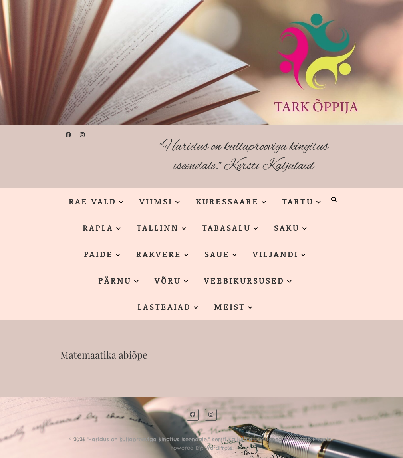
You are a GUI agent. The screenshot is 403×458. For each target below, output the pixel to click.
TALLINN (158, 227)
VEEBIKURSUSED (244, 280)
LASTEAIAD (164, 306)
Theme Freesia (313, 439)
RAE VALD (92, 201)
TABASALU (226, 227)
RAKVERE (158, 254)
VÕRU (168, 280)
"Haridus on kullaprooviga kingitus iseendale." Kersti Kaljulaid (243, 156)
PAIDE (98, 254)
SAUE (217, 254)
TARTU (298, 201)
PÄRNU (114, 280)
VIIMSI (156, 201)
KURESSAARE (227, 201)
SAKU (287, 227)
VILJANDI (275, 254)
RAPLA (98, 227)
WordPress (218, 447)
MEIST (229, 306)
